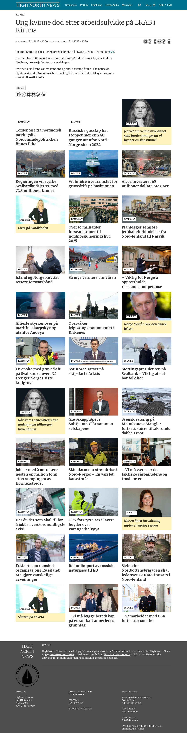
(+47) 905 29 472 (134, 703)
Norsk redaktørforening (117, 654)
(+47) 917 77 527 (76, 703)
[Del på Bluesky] (169, 41)
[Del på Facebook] (145, 41)
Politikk (84, 5)
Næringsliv (71, 5)
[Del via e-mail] (159, 41)
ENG (169, 5)
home (20, 88)
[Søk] (139, 5)
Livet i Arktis (112, 5)
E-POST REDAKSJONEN (80, 708)
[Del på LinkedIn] (155, 41)
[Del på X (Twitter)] (150, 41)
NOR (161, 5)
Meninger (127, 5)
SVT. (112, 51)
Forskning (96, 5)
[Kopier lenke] (164, 41)
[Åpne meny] (150, 5)
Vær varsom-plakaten (62, 654)
